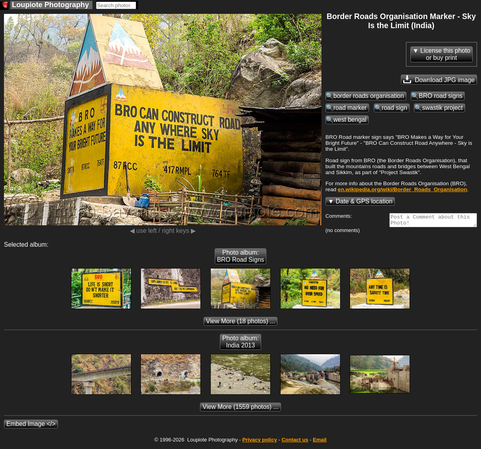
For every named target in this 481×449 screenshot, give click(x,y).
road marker (350, 107)
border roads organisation (368, 95)
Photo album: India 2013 (240, 344)
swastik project (442, 107)
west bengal (349, 119)
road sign (394, 107)
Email (320, 442)
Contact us (294, 442)
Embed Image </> (31, 426)
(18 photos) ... (240, 323)
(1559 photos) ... (240, 409)
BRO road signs (440, 95)
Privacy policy (259, 442)
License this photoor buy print (445, 54)
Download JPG (439, 79)
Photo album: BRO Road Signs (240, 258)
